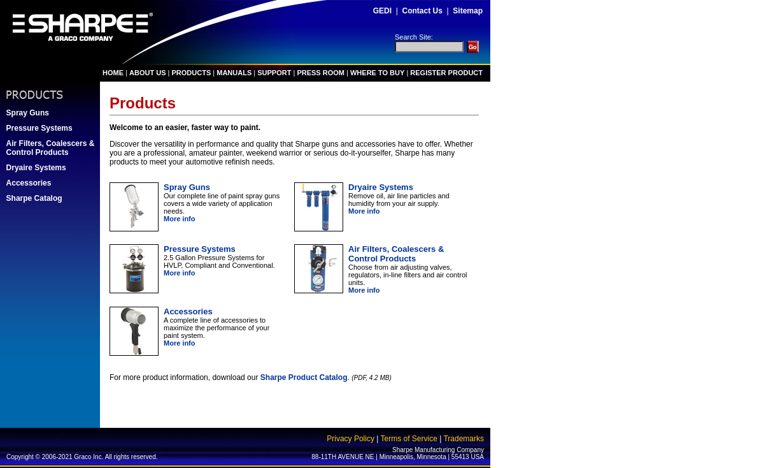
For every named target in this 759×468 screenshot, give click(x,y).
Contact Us (422, 10)
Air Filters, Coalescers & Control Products (50, 148)
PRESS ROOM (320, 73)
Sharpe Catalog (34, 198)
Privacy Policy (350, 438)
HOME (113, 73)
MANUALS (234, 73)
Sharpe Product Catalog (304, 377)
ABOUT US (147, 73)
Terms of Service (408, 438)
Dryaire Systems (36, 167)
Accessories (29, 183)
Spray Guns (27, 112)
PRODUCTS (191, 73)
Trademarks (463, 438)
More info (179, 219)
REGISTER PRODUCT (446, 73)
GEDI (382, 10)
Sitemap (468, 10)
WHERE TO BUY (377, 73)
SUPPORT (274, 73)
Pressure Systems (39, 128)
